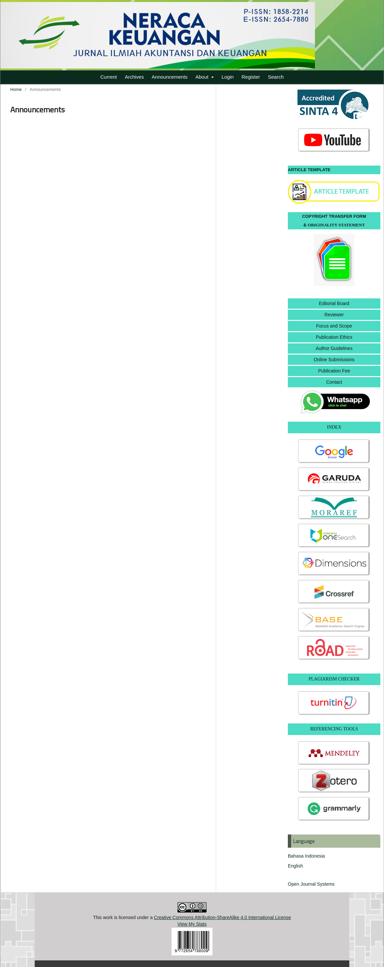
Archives (134, 77)
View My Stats (192, 924)
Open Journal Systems (311, 884)
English (295, 866)
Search (276, 77)
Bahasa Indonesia (306, 856)
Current (108, 77)
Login (227, 77)
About (202, 77)
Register (251, 77)
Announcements (169, 77)
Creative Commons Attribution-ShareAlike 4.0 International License (222, 917)
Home (16, 89)
